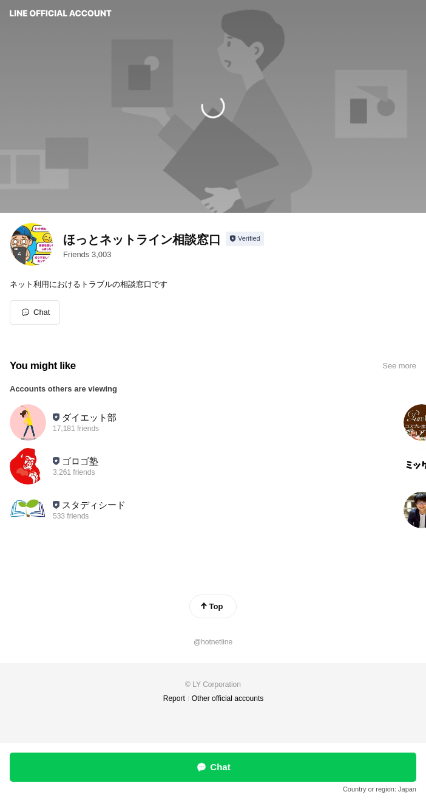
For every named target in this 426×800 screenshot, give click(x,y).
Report (174, 698)
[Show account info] (245, 239)
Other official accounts (228, 698)
